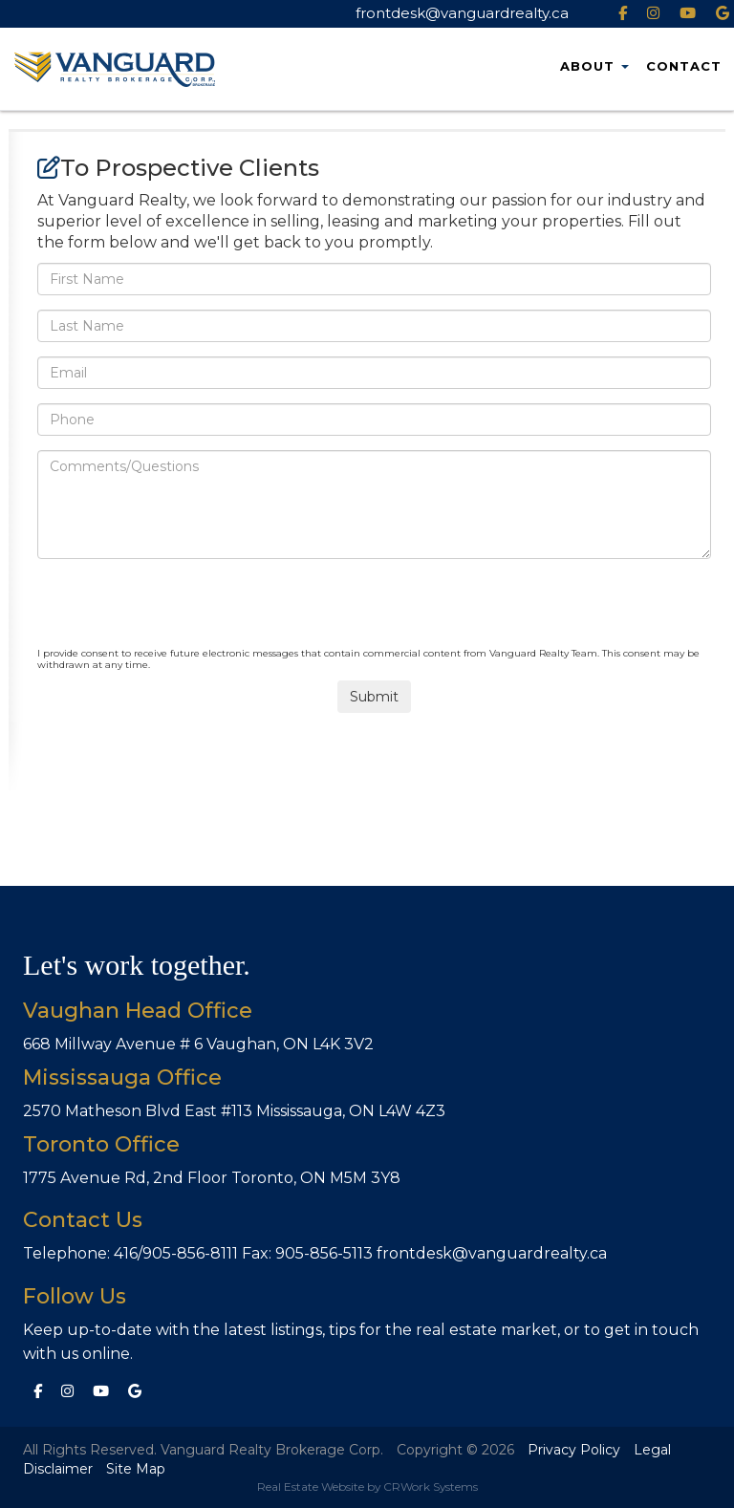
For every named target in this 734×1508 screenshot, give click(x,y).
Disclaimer (58, 1468)
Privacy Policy (574, 1449)
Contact (684, 66)
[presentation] (182, 610)
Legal (652, 1449)
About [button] (594, 66)
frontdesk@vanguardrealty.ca (462, 13)
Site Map (135, 1468)
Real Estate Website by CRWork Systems (367, 1486)
